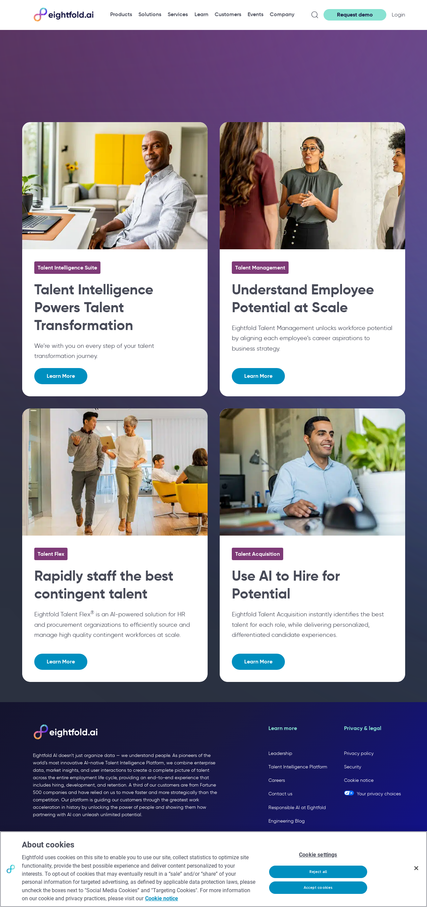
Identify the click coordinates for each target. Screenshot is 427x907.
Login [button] (398, 14)
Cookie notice (359, 780)
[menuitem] (121, 14)
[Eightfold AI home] (65, 732)
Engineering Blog (286, 821)
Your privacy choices (379, 794)
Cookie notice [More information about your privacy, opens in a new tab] (161, 898)
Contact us (280, 794)
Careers (276, 780)
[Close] (416, 868)
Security (352, 767)
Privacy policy (359, 753)
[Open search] (314, 14)
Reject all (318, 872)
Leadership (280, 753)
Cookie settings (318, 855)
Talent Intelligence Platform (297, 767)
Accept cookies (318, 888)
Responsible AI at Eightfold (297, 807)
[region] (213, 869)
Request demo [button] (355, 14)
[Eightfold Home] (63, 20)
